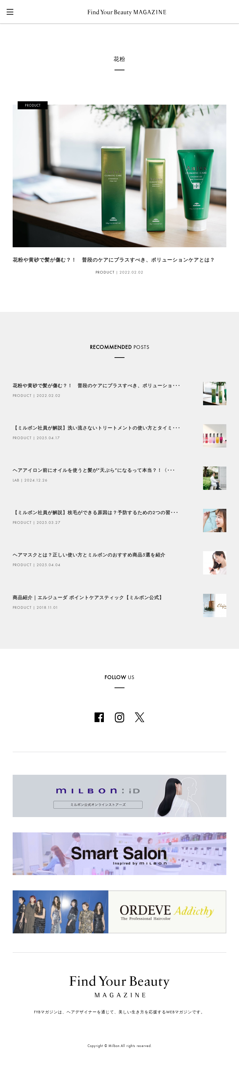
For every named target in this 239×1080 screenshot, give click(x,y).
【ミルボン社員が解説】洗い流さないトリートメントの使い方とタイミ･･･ (96, 428)
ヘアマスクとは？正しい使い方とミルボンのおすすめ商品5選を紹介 (89, 555)
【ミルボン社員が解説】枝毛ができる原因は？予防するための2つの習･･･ (95, 513)
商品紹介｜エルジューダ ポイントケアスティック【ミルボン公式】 (88, 597)
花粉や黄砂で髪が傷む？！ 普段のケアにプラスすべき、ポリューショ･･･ (96, 386)
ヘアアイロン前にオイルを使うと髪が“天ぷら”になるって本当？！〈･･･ (94, 470)
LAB (16, 480)
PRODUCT (105, 272)
